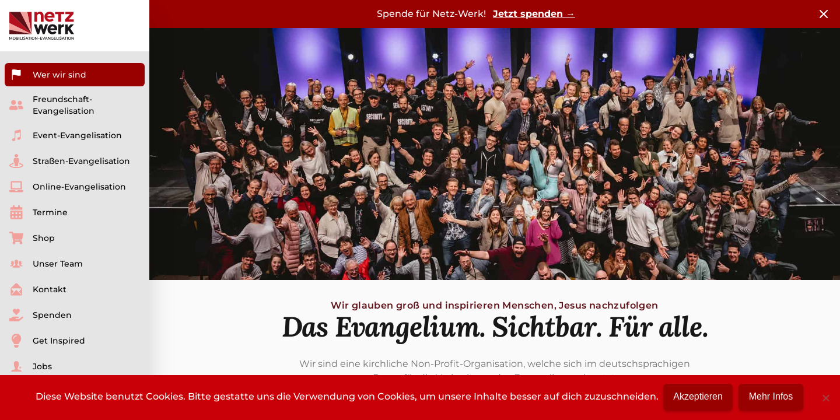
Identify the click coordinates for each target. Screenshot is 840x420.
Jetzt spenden (534, 13)
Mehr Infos (774, 396)
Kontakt (37, 289)
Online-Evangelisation (67, 187)
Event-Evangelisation (65, 135)
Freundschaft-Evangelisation (51, 105)
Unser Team (46, 264)
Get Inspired (47, 341)
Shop (32, 238)
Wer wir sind (47, 75)
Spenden (40, 315)
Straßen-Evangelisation (69, 161)
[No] (825, 396)
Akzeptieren (697, 396)
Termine (38, 212)
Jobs (30, 366)
